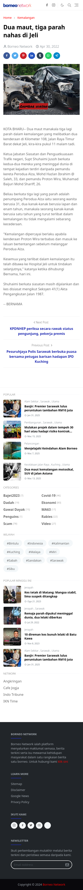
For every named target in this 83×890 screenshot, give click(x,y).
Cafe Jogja (11, 688)
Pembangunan (33, 422)
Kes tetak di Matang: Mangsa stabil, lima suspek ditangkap (50, 594)
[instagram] (53, 5)
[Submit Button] (67, 865)
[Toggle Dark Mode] (62, 5)
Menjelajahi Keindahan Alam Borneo (50, 448)
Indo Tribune (13, 694)
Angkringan (12, 681)
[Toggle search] (69, 5)
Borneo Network (54, 884)
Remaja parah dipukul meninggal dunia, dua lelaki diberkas (48, 615)
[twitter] (31, 825)
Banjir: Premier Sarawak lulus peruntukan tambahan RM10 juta (48, 408)
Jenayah (28, 587)
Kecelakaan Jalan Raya (37, 464)
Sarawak (45, 401)
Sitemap (16, 784)
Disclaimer (18, 790)
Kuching (56, 464)
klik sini (63, 762)
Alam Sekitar (31, 401)
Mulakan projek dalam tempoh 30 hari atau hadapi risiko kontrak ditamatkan (48, 431)
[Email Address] (37, 865)
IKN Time (10, 701)
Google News (20, 796)
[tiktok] (47, 825)
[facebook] (47, 5)
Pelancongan (31, 443)
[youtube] (39, 825)
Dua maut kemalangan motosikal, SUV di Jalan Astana (49, 471)
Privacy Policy (20, 802)
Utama (55, 401)
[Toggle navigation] (76, 5)
